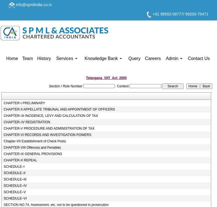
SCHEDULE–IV (15, 186)
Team (27, 58)
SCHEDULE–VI (15, 198)
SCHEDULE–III (15, 179)
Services (66, 58)
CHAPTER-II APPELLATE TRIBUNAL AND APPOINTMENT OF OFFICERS (59, 109)
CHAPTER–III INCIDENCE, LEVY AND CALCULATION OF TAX (51, 116)
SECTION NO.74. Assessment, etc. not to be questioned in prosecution (56, 205)
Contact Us (199, 58)
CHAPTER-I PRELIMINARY (24, 103)
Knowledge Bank (103, 58)
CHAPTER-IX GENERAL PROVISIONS (33, 154)
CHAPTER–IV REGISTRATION (27, 122)
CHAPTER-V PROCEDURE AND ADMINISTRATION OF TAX (49, 128)
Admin (174, 58)
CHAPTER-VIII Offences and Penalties (32, 148)
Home (12, 58)
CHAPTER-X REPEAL (20, 160)
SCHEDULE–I (14, 167)
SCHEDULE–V (15, 192)
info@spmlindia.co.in (34, 4)
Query (134, 58)
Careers (153, 58)
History (44, 58)
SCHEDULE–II (14, 173)
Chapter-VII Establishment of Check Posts (35, 141)
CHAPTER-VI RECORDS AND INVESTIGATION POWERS (47, 135)
